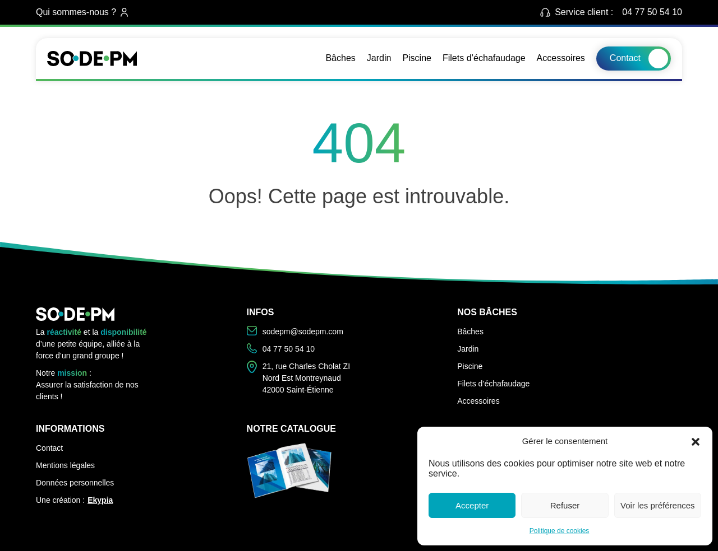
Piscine (416, 58)
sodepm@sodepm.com (295, 331)
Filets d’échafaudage (484, 58)
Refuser (565, 505)
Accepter (472, 505)
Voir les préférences (657, 505)
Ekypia (100, 500)
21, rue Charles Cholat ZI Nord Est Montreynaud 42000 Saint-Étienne (298, 377)
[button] (695, 441)
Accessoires (561, 58)
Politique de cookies (560, 531)
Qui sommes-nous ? (82, 12)
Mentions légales (65, 465)
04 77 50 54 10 (652, 12)
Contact (625, 58)
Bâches (340, 58)
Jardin (379, 58)
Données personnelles (75, 482)
